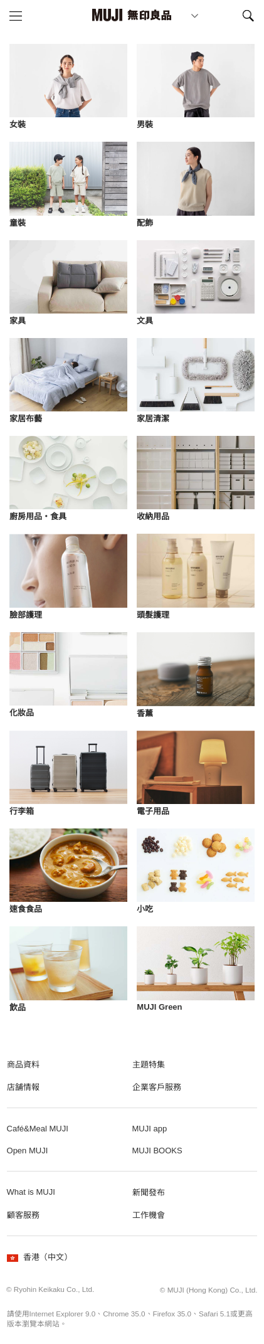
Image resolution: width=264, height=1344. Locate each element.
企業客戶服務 (156, 1087)
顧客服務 (23, 1215)
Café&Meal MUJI (37, 1128)
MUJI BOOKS (157, 1150)
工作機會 (148, 1215)
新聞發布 (148, 1192)
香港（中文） (39, 1257)
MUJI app (149, 1128)
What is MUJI (31, 1192)
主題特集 (148, 1064)
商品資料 (23, 1064)
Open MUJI (27, 1150)
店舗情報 (23, 1087)
